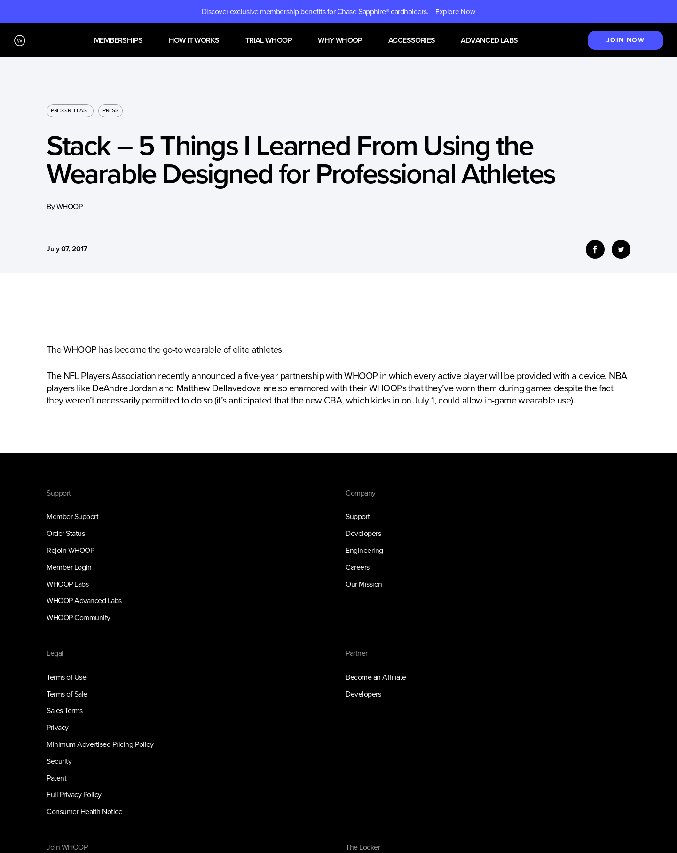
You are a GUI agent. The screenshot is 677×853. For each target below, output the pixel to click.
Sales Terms (65, 710)
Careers (358, 567)
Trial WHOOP (268, 41)
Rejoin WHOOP (70, 550)
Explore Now (455, 11)
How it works (194, 41)
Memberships (118, 41)
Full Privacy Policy (74, 794)
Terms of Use (66, 677)
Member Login (69, 567)
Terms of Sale (67, 694)
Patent (56, 778)
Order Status (66, 533)
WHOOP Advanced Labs (84, 600)
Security (59, 761)
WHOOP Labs (67, 584)
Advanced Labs (489, 41)
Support (358, 516)
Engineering (364, 550)
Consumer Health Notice (84, 811)
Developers (363, 533)
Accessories (411, 41)
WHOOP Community (78, 617)
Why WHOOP (340, 41)
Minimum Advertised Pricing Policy (100, 744)
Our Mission (364, 584)
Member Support (72, 516)
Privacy (58, 727)
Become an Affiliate (376, 677)
